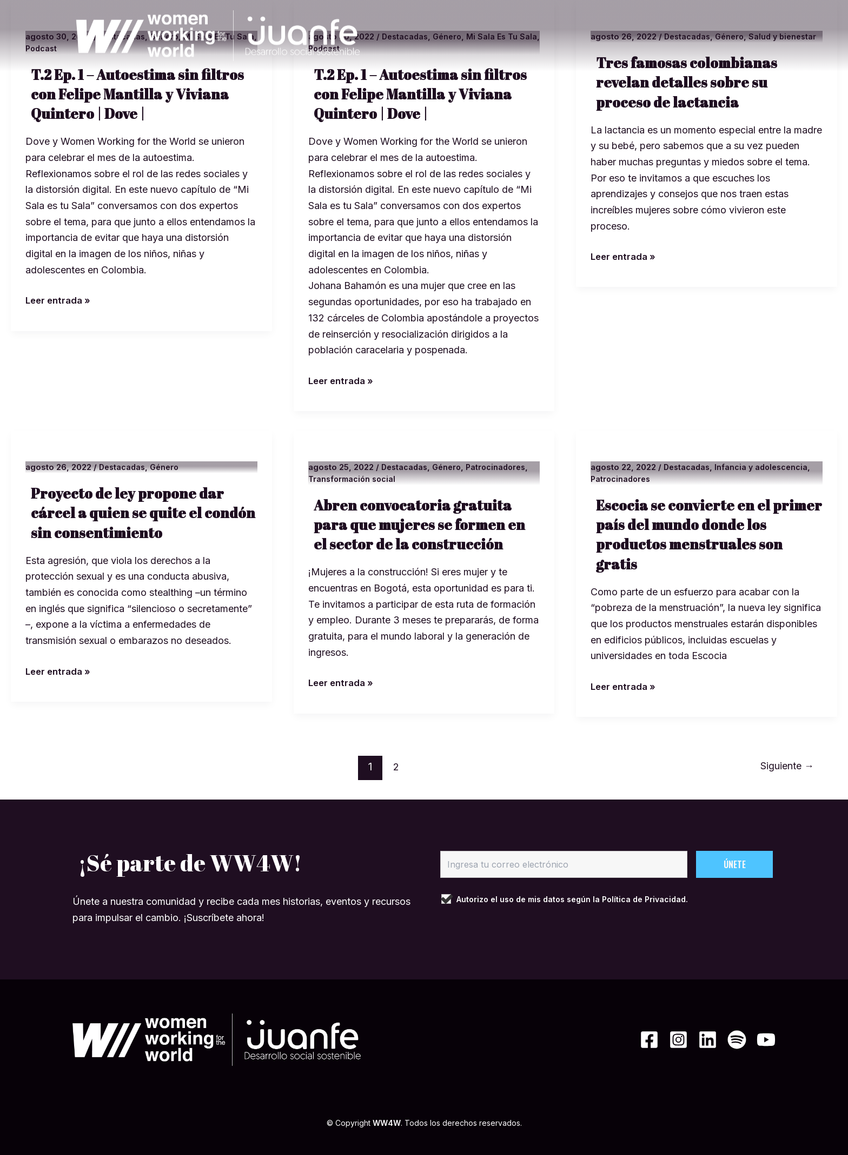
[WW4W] (216, 36)
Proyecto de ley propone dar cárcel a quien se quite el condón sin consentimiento (132, 512)
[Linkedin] (690, 1039)
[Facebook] (614, 1039)
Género (168, 467)
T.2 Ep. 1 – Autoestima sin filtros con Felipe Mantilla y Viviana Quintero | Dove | (142, 94)
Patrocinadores (502, 467)
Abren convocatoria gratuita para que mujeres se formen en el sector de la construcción (423, 524)
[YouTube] (766, 1039)
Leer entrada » (60, 299)
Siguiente (784, 766)
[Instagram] (652, 1039)
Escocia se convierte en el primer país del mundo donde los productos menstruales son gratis (704, 533)
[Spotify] (728, 1039)
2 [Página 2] (393, 766)
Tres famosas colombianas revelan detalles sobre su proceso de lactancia (691, 94)
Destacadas (123, 467)
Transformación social (354, 479)
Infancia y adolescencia (765, 467)
